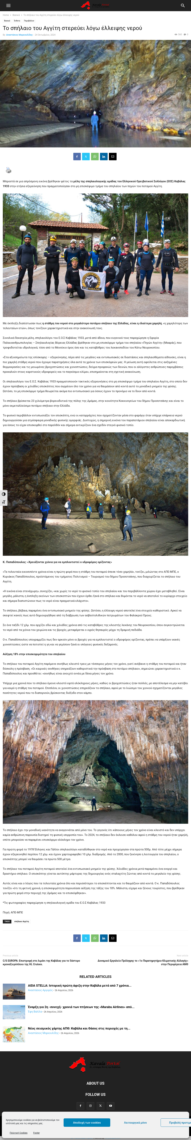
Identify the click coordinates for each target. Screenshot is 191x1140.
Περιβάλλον (29, 21)
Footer (36, 1133)
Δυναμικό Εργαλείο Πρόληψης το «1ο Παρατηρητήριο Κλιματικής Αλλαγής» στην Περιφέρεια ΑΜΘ (143, 962)
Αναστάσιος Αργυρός (40, 990)
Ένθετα (17, 21)
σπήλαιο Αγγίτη (21, 921)
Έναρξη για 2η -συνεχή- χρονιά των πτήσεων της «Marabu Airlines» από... (81, 1007)
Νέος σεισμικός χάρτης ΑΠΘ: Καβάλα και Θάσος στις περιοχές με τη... (79, 1028)
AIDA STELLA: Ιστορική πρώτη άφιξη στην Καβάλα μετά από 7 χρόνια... (79, 985)
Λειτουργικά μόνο (135, 1122)
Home (6, 15)
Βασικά (16, 15)
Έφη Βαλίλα (35, 1011)
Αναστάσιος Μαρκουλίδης (19, 35)
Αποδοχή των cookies (87, 1122)
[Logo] (95, 1072)
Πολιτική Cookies (18, 1133)
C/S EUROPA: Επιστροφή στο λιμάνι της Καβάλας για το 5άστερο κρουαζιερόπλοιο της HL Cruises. (41, 962)
